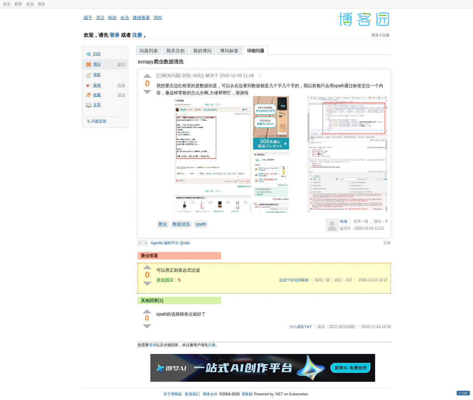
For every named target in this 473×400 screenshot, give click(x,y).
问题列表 (149, 50)
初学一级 (361, 221)
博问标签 (229, 50)
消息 (157, 17)
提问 (121, 64)
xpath (200, 224)
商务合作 (210, 394)
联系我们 (192, 394)
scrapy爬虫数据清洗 (160, 61)
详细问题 (255, 50)
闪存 (97, 54)
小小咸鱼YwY (300, 327)
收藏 (97, 95)
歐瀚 (343, 221)
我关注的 (175, 50)
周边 (41, 4)
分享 (387, 243)
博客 (97, 75)
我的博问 (202, 50)
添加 (121, 95)
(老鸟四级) (346, 327)
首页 (6, 4)
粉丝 (112, 17)
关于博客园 (172, 394)
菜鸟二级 (322, 280)
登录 (114, 35)
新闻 (18, 4)
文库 (97, 105)
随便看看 (141, 17)
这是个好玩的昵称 (294, 280)
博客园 (247, 394)
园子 (88, 17)
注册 (137, 35)
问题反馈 (98, 121)
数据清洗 (181, 224)
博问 (97, 64)
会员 (30, 4)
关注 (100, 17)
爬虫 (162, 224)
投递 (121, 85)
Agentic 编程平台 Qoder (170, 243)
